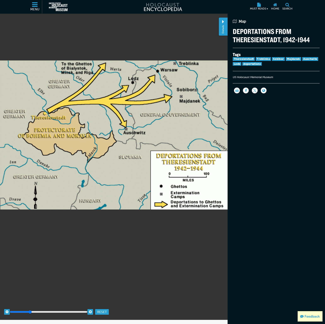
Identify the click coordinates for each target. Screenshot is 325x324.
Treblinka (263, 58)
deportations (252, 63)
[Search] (287, 7)
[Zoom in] (90, 308)
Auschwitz (310, 58)
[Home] (275, 7)
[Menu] (35, 7)
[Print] (237, 90)
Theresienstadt (244, 58)
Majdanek (293, 58)
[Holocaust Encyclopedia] (162, 6)
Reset (102, 308)
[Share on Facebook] (246, 90)
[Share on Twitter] (255, 90)
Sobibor (278, 58)
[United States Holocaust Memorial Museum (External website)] (58, 7)
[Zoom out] (7, 308)
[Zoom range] (48, 308)
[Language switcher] (264, 90)
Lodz (237, 63)
